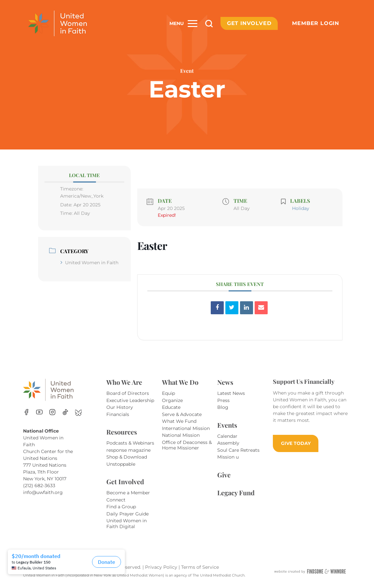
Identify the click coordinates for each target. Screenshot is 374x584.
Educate (171, 407)
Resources (121, 431)
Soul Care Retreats (238, 450)
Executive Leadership (130, 400)
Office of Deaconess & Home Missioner (187, 445)
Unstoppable (120, 464)
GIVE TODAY (296, 443)
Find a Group (121, 507)
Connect (116, 500)
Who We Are (124, 382)
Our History (119, 407)
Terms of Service (200, 567)
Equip (168, 393)
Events (227, 425)
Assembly (228, 443)
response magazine (128, 450)
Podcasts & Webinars (130, 443)
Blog (222, 407)
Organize (172, 400)
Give (224, 474)
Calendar (227, 436)
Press (223, 400)
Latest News (231, 393)
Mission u (228, 457)
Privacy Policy (162, 567)
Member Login (315, 23)
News (225, 382)
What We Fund (179, 421)
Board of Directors (127, 393)
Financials (117, 414)
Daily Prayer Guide (127, 514)
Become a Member (128, 493)
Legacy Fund (236, 492)
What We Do (180, 382)
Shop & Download (126, 457)
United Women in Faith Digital (126, 523)
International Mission (186, 428)
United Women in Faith (89, 263)
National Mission (181, 435)
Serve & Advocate (182, 414)
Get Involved (249, 23)
